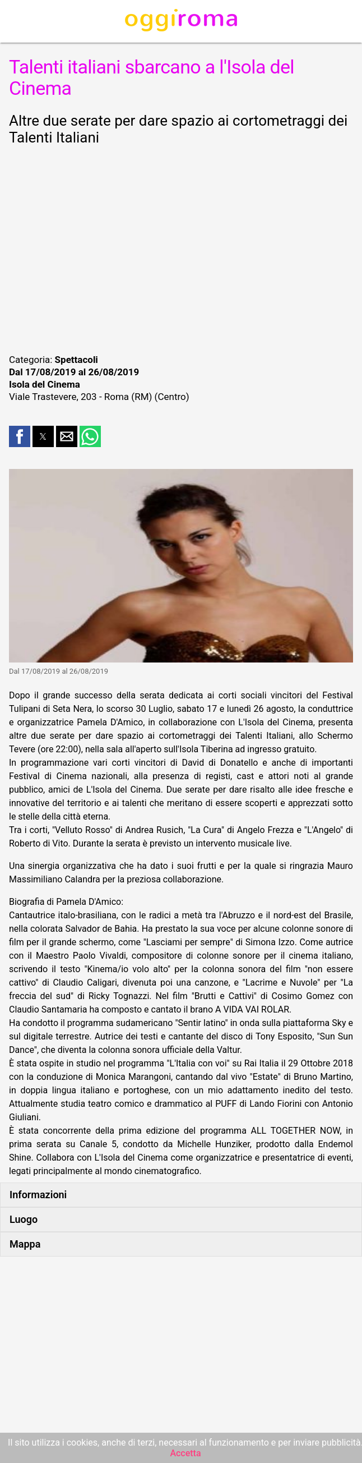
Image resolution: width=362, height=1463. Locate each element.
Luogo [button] (24, 1219)
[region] (181, 248)
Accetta (185, 1453)
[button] (19, 436)
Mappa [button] (25, 1244)
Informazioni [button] (38, 1194)
